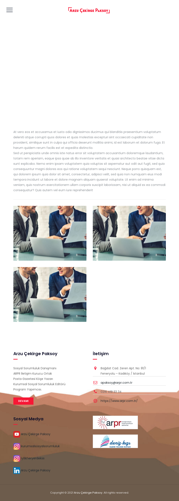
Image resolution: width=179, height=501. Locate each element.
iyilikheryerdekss (28, 458)
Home (77, 74)
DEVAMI (23, 401)
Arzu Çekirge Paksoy (31, 434)
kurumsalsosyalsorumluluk (36, 446)
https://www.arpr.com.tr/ (119, 401)
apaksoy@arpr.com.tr (116, 383)
